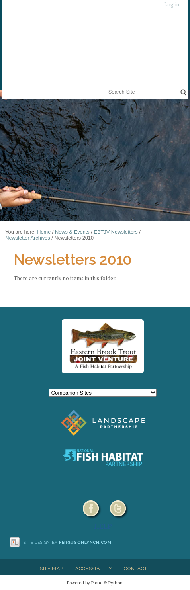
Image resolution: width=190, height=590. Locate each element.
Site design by (68, 542)
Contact (135, 568)
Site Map (51, 568)
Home (44, 232)
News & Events (72, 232)
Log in (171, 4)
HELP (103, 526)
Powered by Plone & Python (95, 583)
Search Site (106, 86)
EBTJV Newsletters (115, 232)
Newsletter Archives (27, 238)
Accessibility (93, 568)
